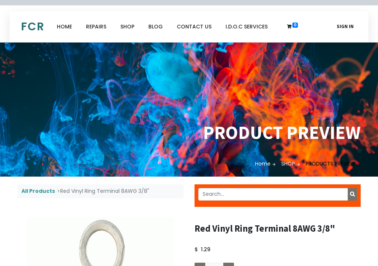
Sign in (345, 26)
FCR (33, 26)
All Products (38, 191)
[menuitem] (64, 26)
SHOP (288, 163)
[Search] (352, 194)
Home (263, 163)
